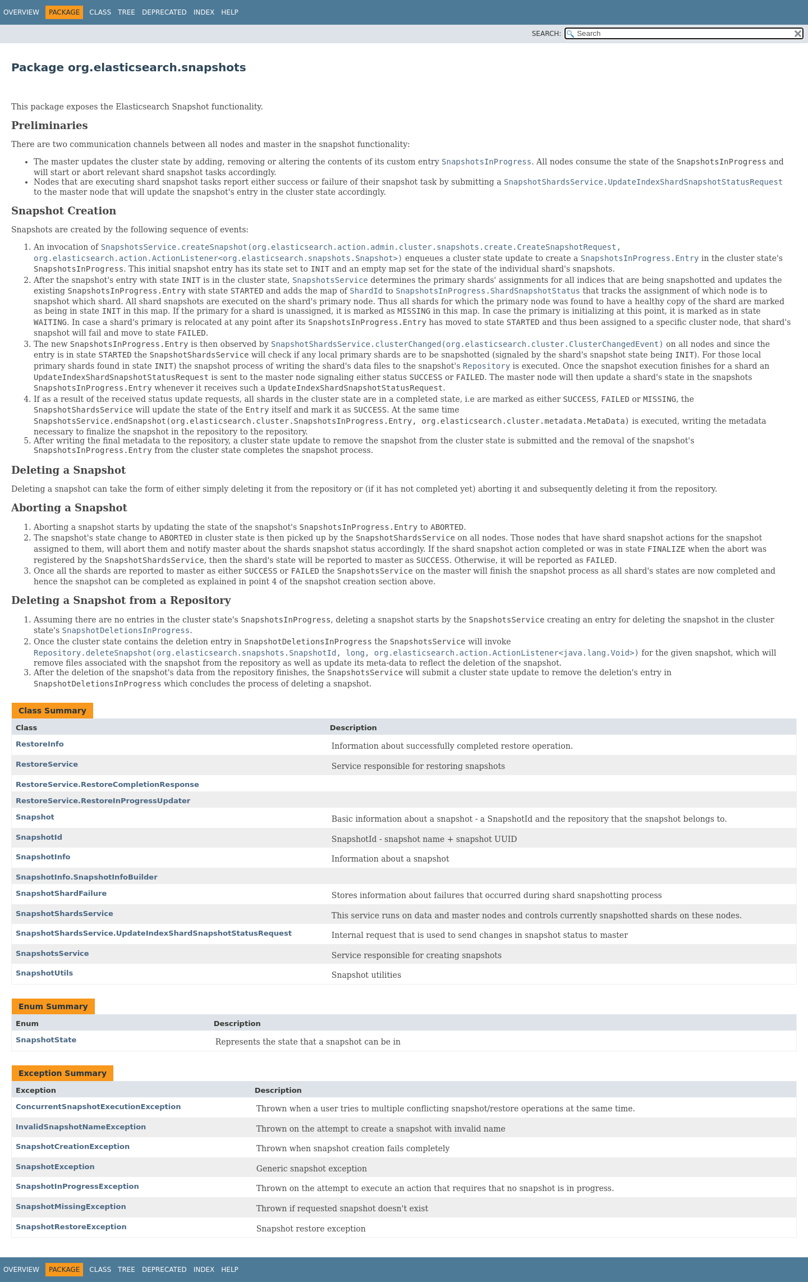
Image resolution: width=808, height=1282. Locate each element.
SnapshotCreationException (73, 1146)
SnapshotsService (52, 953)
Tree (126, 12)
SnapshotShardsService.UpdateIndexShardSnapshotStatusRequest (154, 933)
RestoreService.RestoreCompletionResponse (107, 784)
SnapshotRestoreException (71, 1227)
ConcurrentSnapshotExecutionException (98, 1106)
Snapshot (35, 817)
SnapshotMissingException (71, 1206)
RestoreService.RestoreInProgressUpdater (103, 800)
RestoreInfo (40, 744)
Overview (21, 12)
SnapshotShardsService (64, 913)
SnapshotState (46, 1040)
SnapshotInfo (43, 857)
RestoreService (47, 764)
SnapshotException (55, 1166)
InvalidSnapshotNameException (81, 1127)
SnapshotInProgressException (77, 1186)
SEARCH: (547, 34)
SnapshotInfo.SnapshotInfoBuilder (87, 877)
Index (204, 12)
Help (229, 12)
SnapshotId (39, 837)
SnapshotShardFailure (61, 893)
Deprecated (164, 12)
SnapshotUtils (44, 973)
